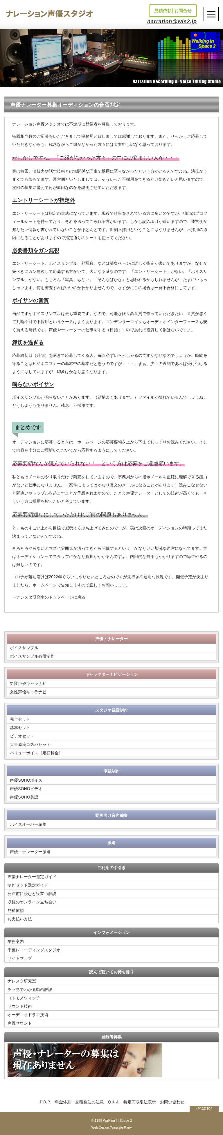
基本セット (20, 727)
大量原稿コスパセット (30, 744)
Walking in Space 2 (117, 1120)
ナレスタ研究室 (22, 981)
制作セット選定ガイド (28, 885)
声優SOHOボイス (26, 780)
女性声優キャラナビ (28, 692)
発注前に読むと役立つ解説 (32, 893)
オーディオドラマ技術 (28, 1014)
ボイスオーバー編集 (28, 824)
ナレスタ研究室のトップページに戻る (50, 597)
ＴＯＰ (45, 1102)
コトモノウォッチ (24, 998)
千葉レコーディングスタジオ (34, 950)
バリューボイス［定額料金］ (36, 753)
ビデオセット (22, 736)
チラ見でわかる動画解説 (30, 989)
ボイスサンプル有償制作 (32, 656)
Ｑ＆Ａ (113, 1102)
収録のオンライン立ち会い (32, 902)
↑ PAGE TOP (204, 1108)
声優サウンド (20, 1023)
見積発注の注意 (89, 1102)
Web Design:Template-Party (111, 1127)
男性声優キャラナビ (28, 683)
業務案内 (16, 941)
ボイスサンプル (24, 647)
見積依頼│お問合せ (173, 10)
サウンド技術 (20, 1006)
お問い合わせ (172, 1102)
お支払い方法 (20, 918)
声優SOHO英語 (24, 797)
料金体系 (63, 1102)
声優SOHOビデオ (26, 788)
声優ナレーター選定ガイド (32, 876)
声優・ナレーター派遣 (30, 851)
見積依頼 (16, 910)
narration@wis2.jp (172, 21)
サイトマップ (20, 958)
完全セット (20, 719)
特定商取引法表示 (139, 1102)
